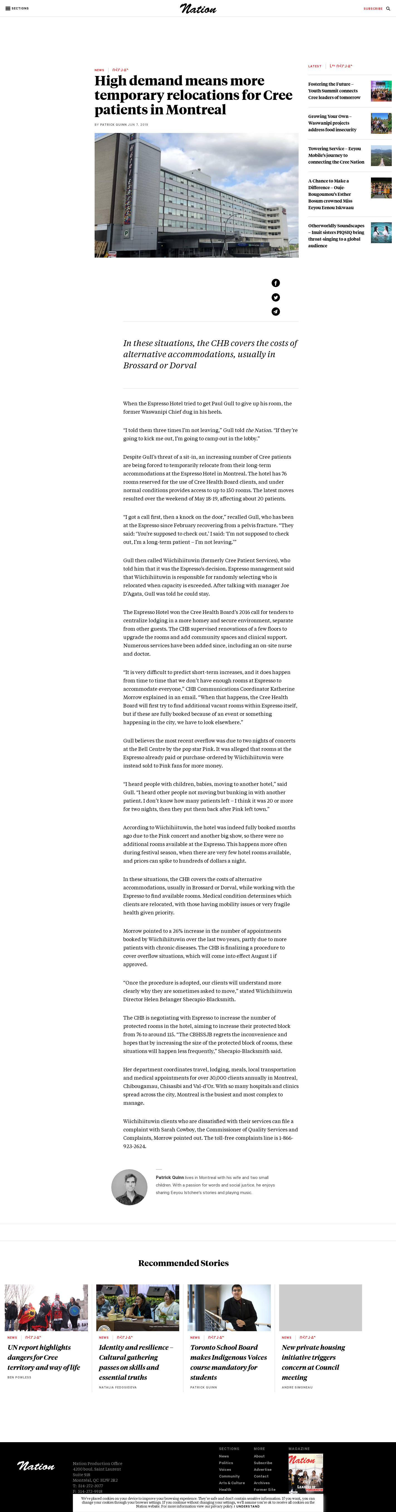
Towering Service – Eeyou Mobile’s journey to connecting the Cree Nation (336, 155)
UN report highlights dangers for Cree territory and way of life (44, 1357)
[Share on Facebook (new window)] (275, 282)
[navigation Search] (388, 10)
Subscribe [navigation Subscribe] (263, 1463)
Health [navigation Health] (225, 1490)
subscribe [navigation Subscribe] (373, 9)
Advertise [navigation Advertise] (263, 1470)
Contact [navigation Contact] (261, 1477)
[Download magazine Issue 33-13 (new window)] (306, 1478)
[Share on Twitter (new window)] (275, 297)
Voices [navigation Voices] (225, 1470)
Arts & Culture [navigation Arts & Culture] (232, 1483)
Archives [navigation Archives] (262, 1483)
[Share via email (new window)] (276, 311)
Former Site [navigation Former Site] (265, 1490)
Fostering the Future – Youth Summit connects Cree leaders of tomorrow (334, 90)
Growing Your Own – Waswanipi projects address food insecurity (332, 123)
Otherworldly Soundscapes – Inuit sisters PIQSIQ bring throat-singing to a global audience (336, 235)
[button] (18, 9)
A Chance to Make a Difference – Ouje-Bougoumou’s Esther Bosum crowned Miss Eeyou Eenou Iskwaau (331, 194)
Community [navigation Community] (229, 1477)
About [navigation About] (259, 1457)
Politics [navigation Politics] (226, 1463)
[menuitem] (373, 9)
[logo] (198, 12)
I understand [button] (247, 1507)
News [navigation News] (224, 1457)
